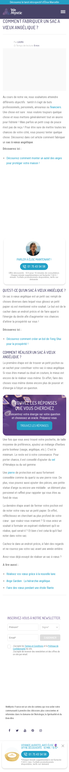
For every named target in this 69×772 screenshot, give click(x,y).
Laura (20, 42)
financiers (55, 107)
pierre (11, 472)
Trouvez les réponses (34, 425)
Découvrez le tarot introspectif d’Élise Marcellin (34, 2)
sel (53, 459)
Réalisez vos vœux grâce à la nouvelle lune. (31, 574)
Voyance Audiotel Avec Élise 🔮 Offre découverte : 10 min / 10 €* (39, 746)
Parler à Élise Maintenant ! (34, 259)
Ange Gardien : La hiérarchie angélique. (28, 581)
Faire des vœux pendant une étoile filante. (30, 588)
